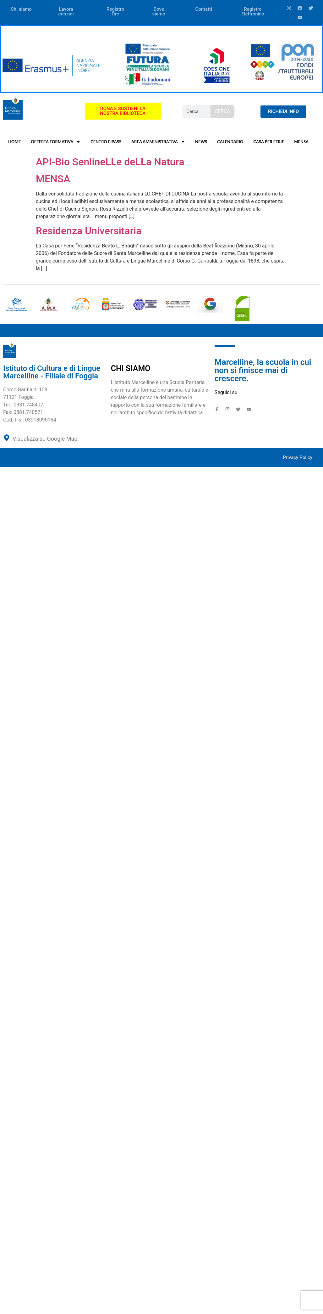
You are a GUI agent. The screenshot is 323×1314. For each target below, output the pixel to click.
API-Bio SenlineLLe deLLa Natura (110, 162)
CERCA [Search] (222, 111)
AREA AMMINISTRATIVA (158, 142)
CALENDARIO (230, 141)
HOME (14, 141)
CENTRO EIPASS (105, 141)
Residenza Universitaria (88, 231)
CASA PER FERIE (268, 141)
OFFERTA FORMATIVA (55, 142)
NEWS (201, 141)
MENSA (301, 141)
